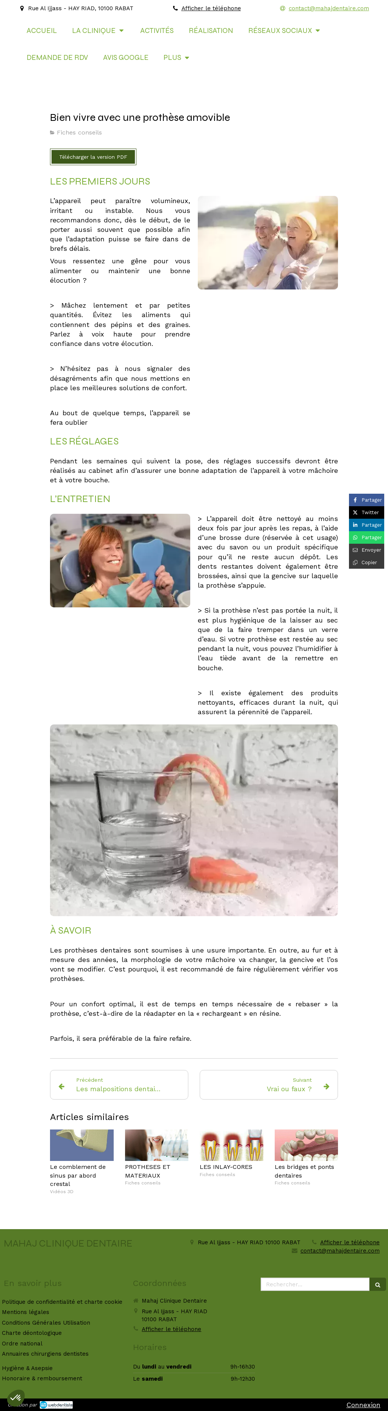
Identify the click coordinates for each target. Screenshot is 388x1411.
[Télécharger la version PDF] (93, 157)
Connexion (363, 1405)
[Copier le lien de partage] (366, 562)
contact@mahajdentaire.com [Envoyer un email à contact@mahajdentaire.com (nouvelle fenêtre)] (340, 1250)
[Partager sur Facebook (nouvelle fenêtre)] (366, 500)
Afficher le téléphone (211, 8)
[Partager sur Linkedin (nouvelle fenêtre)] (366, 525)
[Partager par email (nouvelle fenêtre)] (366, 550)
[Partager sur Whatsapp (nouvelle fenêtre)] (366, 537)
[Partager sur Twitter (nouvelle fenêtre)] (366, 512)
